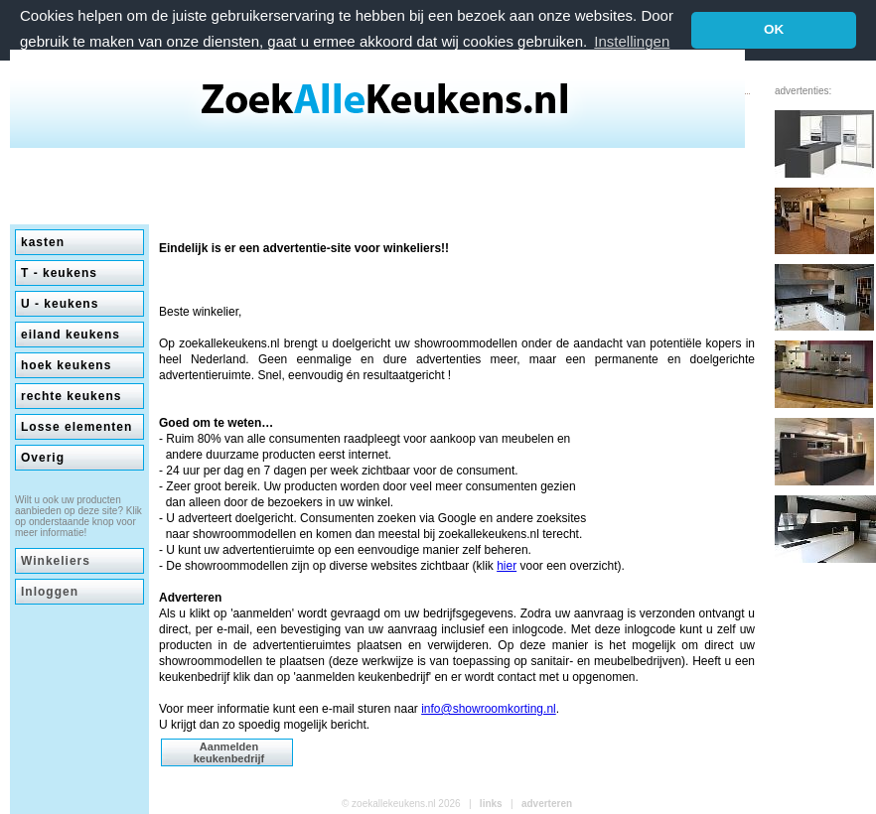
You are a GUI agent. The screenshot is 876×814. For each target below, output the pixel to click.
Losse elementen (76, 427)
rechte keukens (71, 396)
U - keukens (59, 304)
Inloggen (49, 592)
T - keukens (59, 273)
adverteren (546, 803)
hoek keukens (66, 365)
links (491, 803)
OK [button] (774, 29)
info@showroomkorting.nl (488, 709)
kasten (43, 242)
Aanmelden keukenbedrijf (229, 752)
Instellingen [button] (631, 41)
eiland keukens (70, 334)
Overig (43, 458)
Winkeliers (55, 561)
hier (506, 566)
